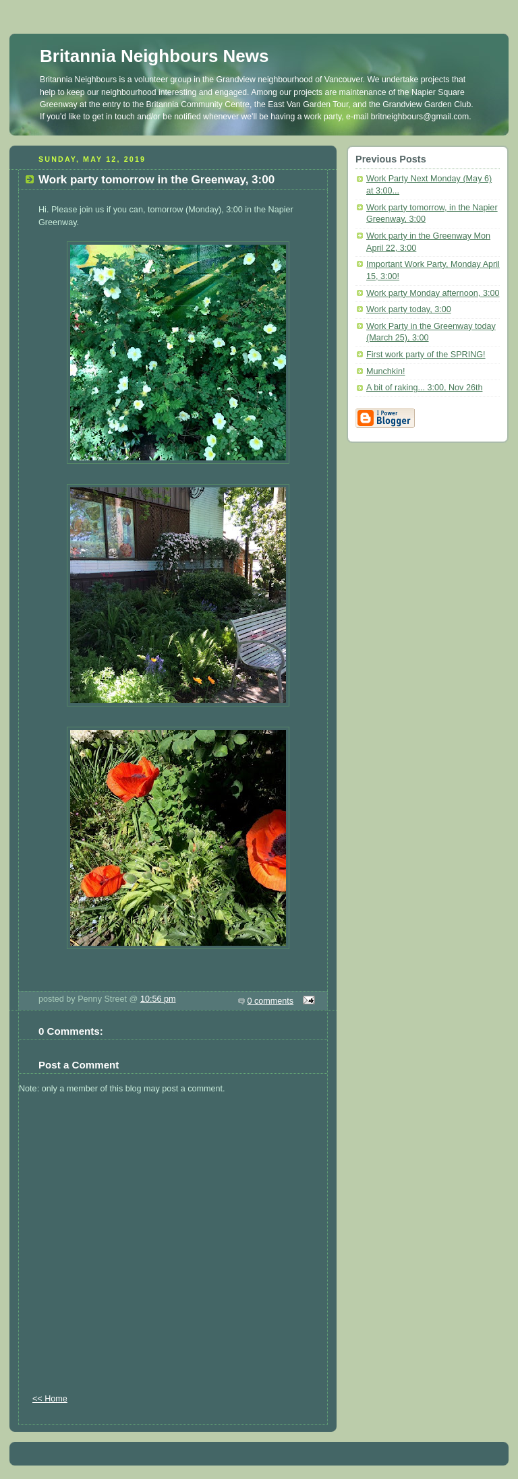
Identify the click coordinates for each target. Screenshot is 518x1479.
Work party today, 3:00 (408, 309)
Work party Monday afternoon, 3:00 (432, 293)
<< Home (49, 1398)
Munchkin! (385, 371)
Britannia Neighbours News (154, 56)
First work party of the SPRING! (426, 354)
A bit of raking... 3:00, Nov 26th (424, 387)
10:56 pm (158, 999)
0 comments (271, 1001)
